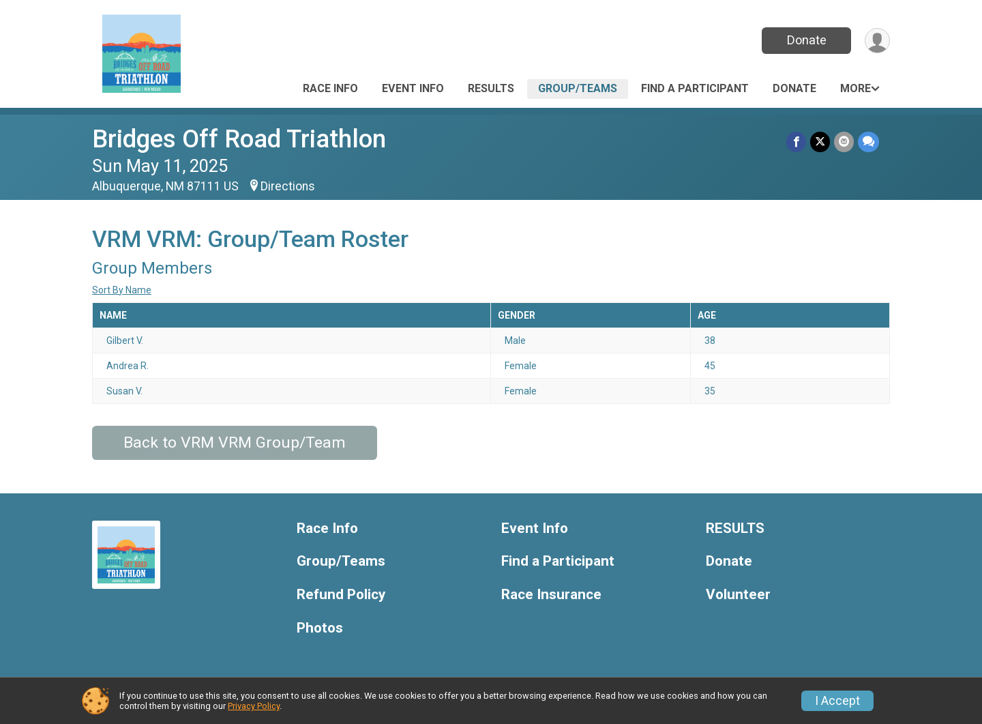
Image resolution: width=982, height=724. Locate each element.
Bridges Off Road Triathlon (239, 139)
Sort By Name (121, 290)
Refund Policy (341, 595)
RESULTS (491, 88)
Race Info (330, 88)
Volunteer (738, 595)
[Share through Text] (868, 141)
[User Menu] (877, 40)
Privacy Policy (254, 706)
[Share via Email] (844, 141)
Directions (288, 186)
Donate (807, 40)
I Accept (837, 701)
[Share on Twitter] (820, 141)
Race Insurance (551, 595)
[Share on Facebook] (796, 141)
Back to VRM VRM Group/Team (234, 442)
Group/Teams (577, 88)
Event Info (413, 88)
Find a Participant (695, 88)
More (855, 88)
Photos (320, 628)
